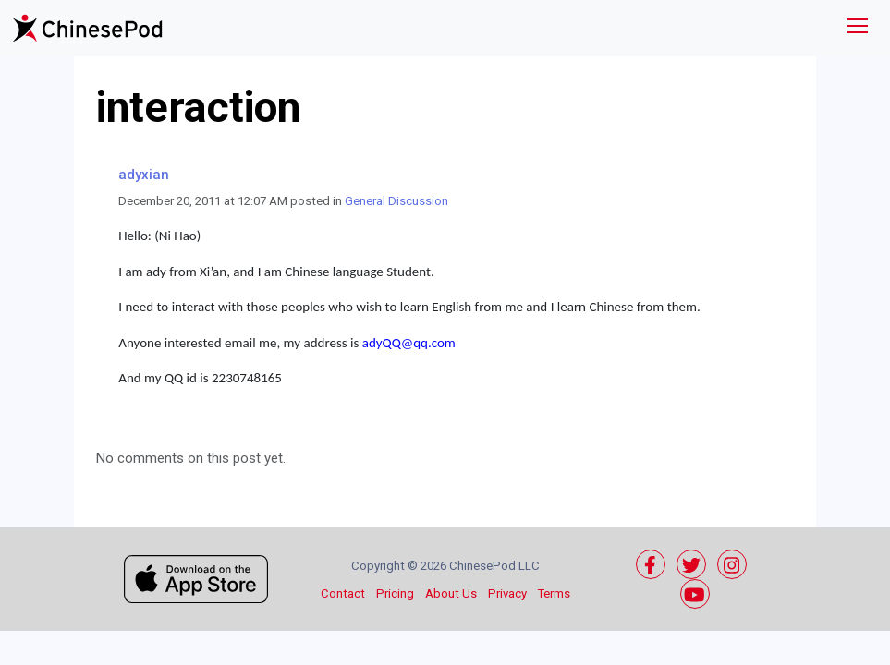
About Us (451, 593)
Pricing (395, 593)
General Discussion (396, 201)
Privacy (507, 593)
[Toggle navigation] (857, 28)
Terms (554, 593)
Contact (343, 593)
